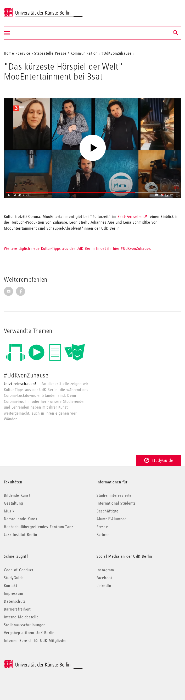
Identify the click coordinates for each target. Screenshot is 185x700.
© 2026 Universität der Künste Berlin (31, 662)
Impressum (13, 593)
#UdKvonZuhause (117, 53)
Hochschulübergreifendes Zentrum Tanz (38, 526)
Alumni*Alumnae (112, 518)
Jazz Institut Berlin (20, 534)
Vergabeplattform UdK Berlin (29, 632)
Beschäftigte (108, 510)
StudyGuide (158, 460)
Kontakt (10, 585)
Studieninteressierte (114, 495)
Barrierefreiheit (17, 609)
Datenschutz (15, 601)
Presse (102, 526)
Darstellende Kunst (20, 518)
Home (9, 53)
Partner (103, 534)
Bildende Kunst (17, 495)
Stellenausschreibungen (25, 624)
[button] (176, 32)
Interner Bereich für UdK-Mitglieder (35, 640)
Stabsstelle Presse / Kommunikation (66, 53)
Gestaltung (13, 503)
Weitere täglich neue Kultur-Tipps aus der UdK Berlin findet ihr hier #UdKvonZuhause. (78, 248)
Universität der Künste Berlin (24, 10)
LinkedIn (104, 585)
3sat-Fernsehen (131, 216)
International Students (116, 503)
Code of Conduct (18, 569)
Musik (9, 510)
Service (24, 53)
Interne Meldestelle (21, 616)
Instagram (105, 569)
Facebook (105, 577)
